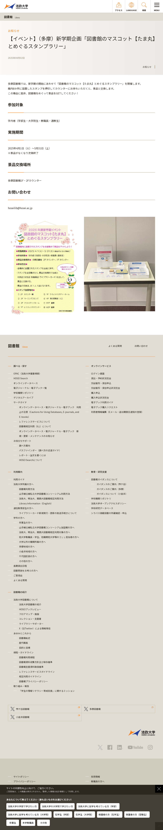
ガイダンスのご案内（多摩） (111, 489)
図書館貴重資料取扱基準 (31, 666)
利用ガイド (19, 479)
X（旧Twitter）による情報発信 (34, 628)
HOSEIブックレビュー (30, 609)
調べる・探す (20, 366)
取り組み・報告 (21, 686)
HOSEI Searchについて (30, 460)
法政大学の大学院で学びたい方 (57, 806)
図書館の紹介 (20, 592)
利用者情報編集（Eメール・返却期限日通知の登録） (117, 411)
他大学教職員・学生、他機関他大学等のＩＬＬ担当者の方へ (49, 537)
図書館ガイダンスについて (104, 479)
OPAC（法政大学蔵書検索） (27, 373)
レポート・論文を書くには (32, 455)
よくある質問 (115, 345)
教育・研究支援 (99, 471)
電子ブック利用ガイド (102, 402)
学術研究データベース (102, 508)
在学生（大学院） (84, 814)
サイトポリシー (21, 776)
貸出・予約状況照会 (101, 378)
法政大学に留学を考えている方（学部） (98, 806)
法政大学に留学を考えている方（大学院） (29, 814)
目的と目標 (24, 647)
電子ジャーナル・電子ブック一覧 (30, 387)
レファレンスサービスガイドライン (37, 671)
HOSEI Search (20, 378)
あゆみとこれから (22, 633)
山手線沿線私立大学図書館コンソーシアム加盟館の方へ (46, 527)
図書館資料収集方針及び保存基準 (35, 662)
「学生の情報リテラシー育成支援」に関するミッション (47, 690)
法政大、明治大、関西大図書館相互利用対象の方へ (44, 532)
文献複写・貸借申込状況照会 (105, 387)
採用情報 (95, 776)
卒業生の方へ (25, 522)
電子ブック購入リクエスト (104, 407)
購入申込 (95, 392)
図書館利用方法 (27, 489)
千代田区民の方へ (28, 556)
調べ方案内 (24, 445)
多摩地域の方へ (27, 546)
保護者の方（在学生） (110, 814)
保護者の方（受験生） (137, 814)
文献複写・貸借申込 (101, 383)
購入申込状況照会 (100, 397)
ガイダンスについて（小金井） (112, 493)
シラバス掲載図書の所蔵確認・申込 (109, 513)
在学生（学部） (63, 814)
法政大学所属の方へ (23, 484)
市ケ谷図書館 (22, 709)
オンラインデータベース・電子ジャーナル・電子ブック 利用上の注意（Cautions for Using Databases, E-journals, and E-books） (50, 412)
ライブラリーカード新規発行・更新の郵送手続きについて (48, 513)
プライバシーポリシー (24, 781)
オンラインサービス (101, 366)
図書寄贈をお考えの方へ (25, 570)
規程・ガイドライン (23, 652)
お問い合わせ (141, 345)
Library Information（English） (36, 503)
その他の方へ (25, 561)
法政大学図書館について (25, 599)
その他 (43, 822)
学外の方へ (19, 517)
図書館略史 (24, 638)
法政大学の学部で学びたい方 (22, 806)
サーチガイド (20, 402)
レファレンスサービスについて (34, 421)
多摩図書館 (95, 709)
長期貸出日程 (20, 565)
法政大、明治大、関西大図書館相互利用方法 (41, 498)
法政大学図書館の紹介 (30, 604)
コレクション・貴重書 (30, 618)
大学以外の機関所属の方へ (32, 541)
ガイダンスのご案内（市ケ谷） (112, 484)
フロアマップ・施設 (29, 614)
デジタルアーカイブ (23, 397)
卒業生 (12, 822)
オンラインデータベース (25, 383)
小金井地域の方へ (28, 551)
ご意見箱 (17, 575)
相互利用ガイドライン (30, 676)
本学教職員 (28, 822)
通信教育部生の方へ (23, 508)
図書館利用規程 (27, 657)
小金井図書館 (22, 717)
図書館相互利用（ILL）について (35, 426)
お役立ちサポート (22, 440)
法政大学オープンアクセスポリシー (108, 503)
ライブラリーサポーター (31, 623)
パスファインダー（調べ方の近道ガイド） (40, 450)
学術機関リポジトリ (23, 392)
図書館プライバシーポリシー (33, 681)
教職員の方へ (97, 781)
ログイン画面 (97, 373)
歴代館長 (23, 642)
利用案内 (17, 471)
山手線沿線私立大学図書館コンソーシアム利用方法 (44, 493)
